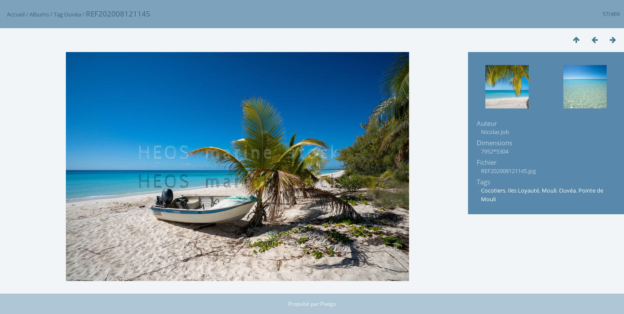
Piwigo (328, 303)
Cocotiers (493, 190)
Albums (39, 14)
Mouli (549, 190)
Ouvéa (72, 14)
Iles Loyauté (523, 190)
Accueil (16, 14)
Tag (58, 14)
